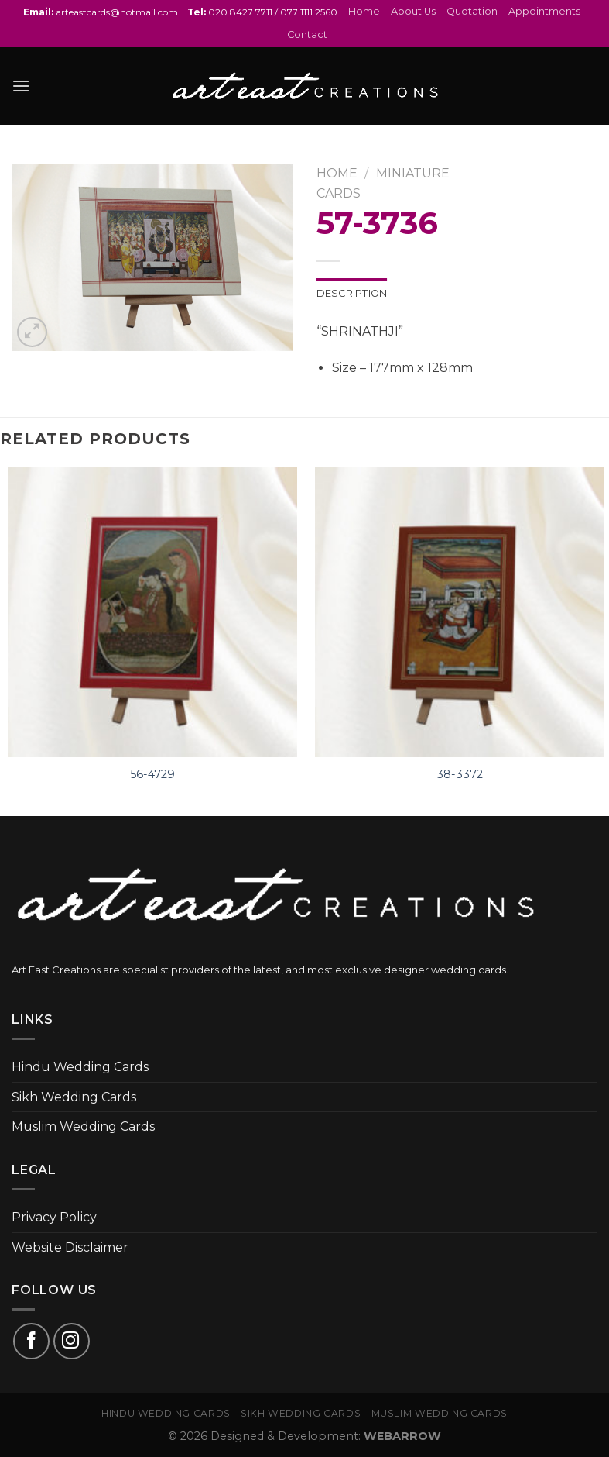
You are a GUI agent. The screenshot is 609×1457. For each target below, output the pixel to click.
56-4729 (152, 774)
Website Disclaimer (70, 1247)
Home (364, 11)
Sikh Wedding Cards (74, 1097)
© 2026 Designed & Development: (304, 1436)
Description (352, 293)
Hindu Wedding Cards (80, 1066)
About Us (413, 11)
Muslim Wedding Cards (83, 1126)
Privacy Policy (54, 1217)
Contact (307, 34)
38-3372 (459, 774)
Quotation (472, 11)
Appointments (544, 11)
